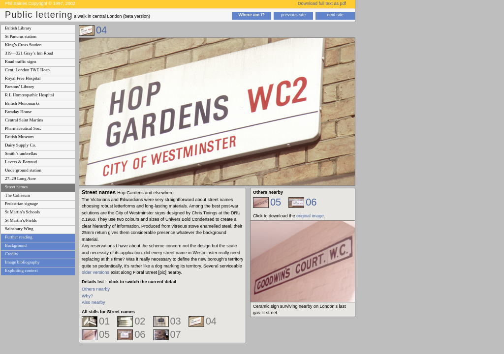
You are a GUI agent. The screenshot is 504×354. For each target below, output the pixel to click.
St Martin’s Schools (22, 211)
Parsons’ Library (19, 86)
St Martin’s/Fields (21, 220)
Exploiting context (21, 270)
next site (335, 14)
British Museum (19, 136)
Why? (87, 296)
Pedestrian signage (21, 203)
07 (175, 334)
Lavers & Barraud (21, 161)
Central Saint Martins (24, 120)
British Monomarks (22, 103)
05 (104, 334)
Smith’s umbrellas (21, 153)
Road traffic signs (20, 61)
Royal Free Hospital (23, 78)
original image (310, 215)
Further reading (18, 237)
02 (139, 321)
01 (104, 321)
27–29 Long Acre (20, 178)
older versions (95, 272)
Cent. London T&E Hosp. (28, 69)
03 (175, 321)
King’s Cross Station (23, 44)
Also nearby (93, 302)
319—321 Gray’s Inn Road (29, 53)
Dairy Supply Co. (20, 145)
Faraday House (18, 111)
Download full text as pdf (322, 3)
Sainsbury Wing (19, 228)
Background (16, 245)
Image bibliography (22, 262)
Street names (16, 186)
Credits (11, 253)
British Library (18, 28)
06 (139, 334)
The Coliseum (17, 195)
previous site (293, 14)
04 (101, 30)
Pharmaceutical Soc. (23, 128)
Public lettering (39, 15)
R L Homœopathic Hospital (29, 94)
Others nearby (96, 289)
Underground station (23, 170)
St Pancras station (20, 36)
